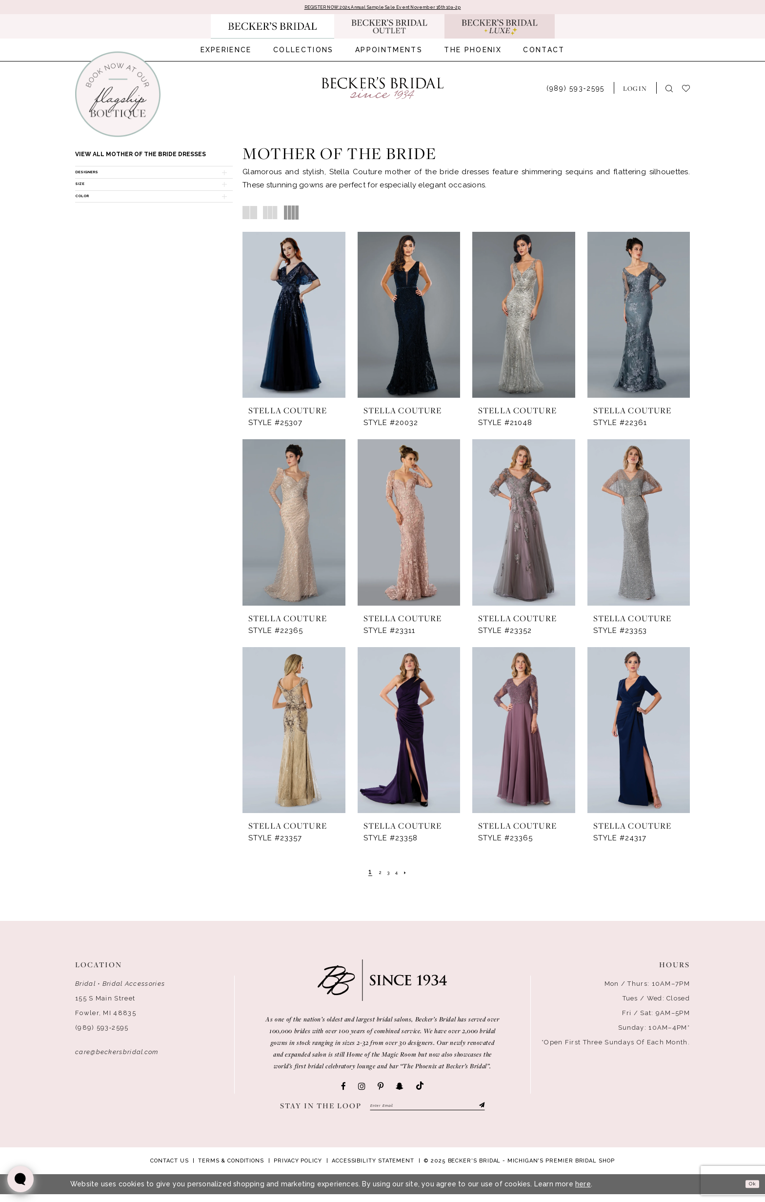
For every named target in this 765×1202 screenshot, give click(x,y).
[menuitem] (226, 53)
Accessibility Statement (373, 1168)
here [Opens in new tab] (583, 1192)
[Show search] (669, 91)
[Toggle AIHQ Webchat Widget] (20, 1179)
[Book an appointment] (118, 97)
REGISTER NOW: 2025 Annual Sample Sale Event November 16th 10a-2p (382, 9)
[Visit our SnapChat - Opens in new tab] (399, 1088)
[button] (635, 90)
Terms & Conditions (231, 1168)
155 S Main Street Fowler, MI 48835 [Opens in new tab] (105, 1008)
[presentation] (293, 318)
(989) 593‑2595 (102, 1030)
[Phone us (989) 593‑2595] (575, 90)
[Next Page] (412, 874)
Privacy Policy (298, 1168)
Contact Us (169, 1168)
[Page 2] (376, 874)
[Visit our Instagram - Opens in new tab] (361, 1088)
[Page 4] (400, 874)
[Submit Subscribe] (479, 1110)
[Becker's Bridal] (382, 91)
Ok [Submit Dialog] (748, 1191)
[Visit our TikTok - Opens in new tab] (420, 1089)
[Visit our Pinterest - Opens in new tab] (380, 1088)
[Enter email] (427, 1110)
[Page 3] (388, 874)
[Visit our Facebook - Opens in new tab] (343, 1088)
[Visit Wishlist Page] (690, 90)
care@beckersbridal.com (117, 1054)
